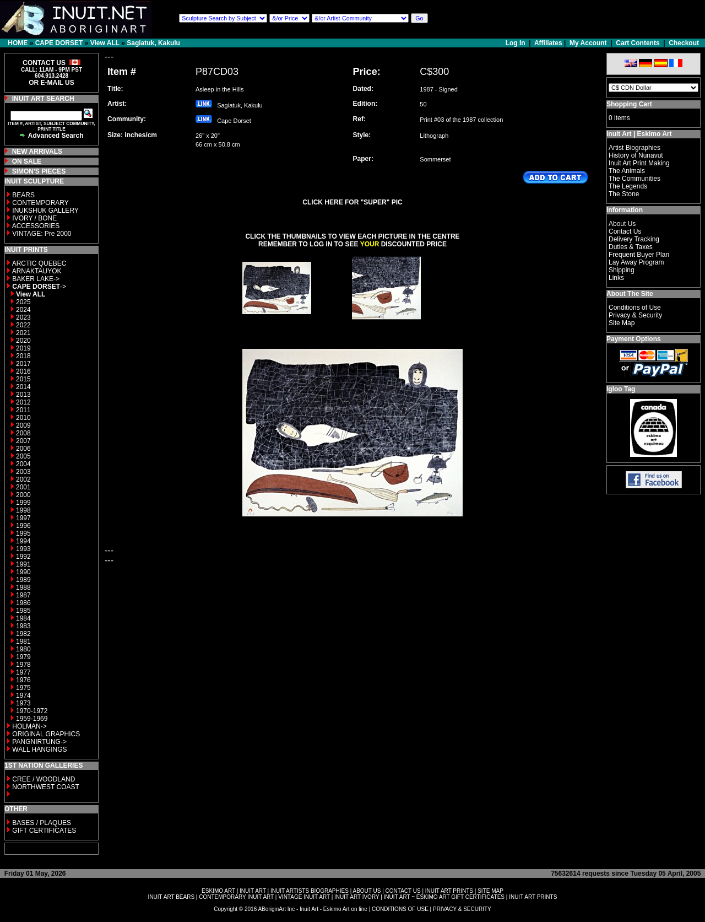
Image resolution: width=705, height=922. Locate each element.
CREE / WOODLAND (42, 779)
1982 (23, 634)
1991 (23, 564)
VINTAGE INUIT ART (304, 897)
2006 (23, 448)
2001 (23, 487)
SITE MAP (490, 891)
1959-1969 (31, 718)
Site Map (621, 323)
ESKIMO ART (218, 891)
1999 (23, 502)
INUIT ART (253, 891)
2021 (23, 333)
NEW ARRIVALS (37, 151)
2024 (23, 310)
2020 (23, 340)
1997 (23, 518)
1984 (23, 618)
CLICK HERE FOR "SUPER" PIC (352, 202)
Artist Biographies (634, 148)
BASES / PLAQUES (41, 823)
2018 (23, 356)
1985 (23, 610)
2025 (23, 302)
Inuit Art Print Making (639, 163)
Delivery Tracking (634, 239)
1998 (23, 510)
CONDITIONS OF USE (400, 909)
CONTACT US (403, 891)
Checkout (684, 43)
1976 (23, 680)
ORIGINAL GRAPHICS (46, 734)
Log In (516, 43)
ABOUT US (366, 891)
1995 (23, 533)
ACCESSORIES (36, 226)
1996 (23, 526)
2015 (23, 379)
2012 (23, 402)
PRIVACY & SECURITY (462, 909)
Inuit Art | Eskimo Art (638, 134)
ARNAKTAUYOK (37, 271)
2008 (23, 433)
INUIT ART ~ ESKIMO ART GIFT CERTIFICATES (444, 897)
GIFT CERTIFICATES (44, 830)
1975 (23, 688)
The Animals (627, 171)
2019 (23, 348)
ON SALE (26, 161)
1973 (23, 703)
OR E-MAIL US (51, 83)
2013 (23, 394)
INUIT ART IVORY (356, 897)
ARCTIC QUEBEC (39, 263)
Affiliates (548, 43)
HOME (18, 43)
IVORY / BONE (34, 218)
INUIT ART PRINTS (449, 891)
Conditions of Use (635, 307)
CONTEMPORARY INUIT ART (236, 897)
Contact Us (625, 231)
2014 (23, 387)
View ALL (105, 43)
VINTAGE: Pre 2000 (41, 234)
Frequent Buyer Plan (639, 254)
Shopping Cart (629, 104)
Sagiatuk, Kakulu (153, 43)
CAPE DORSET (59, 43)
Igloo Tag (620, 389)
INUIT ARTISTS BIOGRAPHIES (309, 891)
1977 (23, 672)
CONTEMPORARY (40, 203)
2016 (23, 371)
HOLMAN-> (29, 726)
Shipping (621, 270)
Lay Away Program (636, 262)
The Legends (628, 186)
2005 (23, 456)
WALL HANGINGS (39, 749)
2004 (23, 464)
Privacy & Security (635, 315)
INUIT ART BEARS (171, 897)
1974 (23, 695)
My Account (588, 43)
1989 (23, 580)
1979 (23, 657)
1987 (23, 595)
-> (39, 286)
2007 (23, 441)
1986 (23, 603)
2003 (23, 472)
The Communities (634, 178)
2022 (23, 325)
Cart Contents (637, 43)
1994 (23, 541)
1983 (23, 626)
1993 (23, 549)
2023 (23, 317)
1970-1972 (31, 711)
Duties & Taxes (631, 247)
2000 (23, 495)
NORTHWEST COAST (44, 787)
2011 (23, 410)
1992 (23, 556)
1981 (23, 641)
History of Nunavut (636, 155)
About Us (622, 224)
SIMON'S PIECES (39, 171)
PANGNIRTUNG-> (39, 742)
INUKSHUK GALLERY (45, 210)
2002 (23, 479)
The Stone (624, 194)
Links (616, 278)
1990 (23, 572)
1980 (23, 649)
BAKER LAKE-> (35, 279)
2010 (23, 418)
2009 (23, 425)
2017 (23, 364)
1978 (23, 664)
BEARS (23, 195)
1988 (23, 587)
